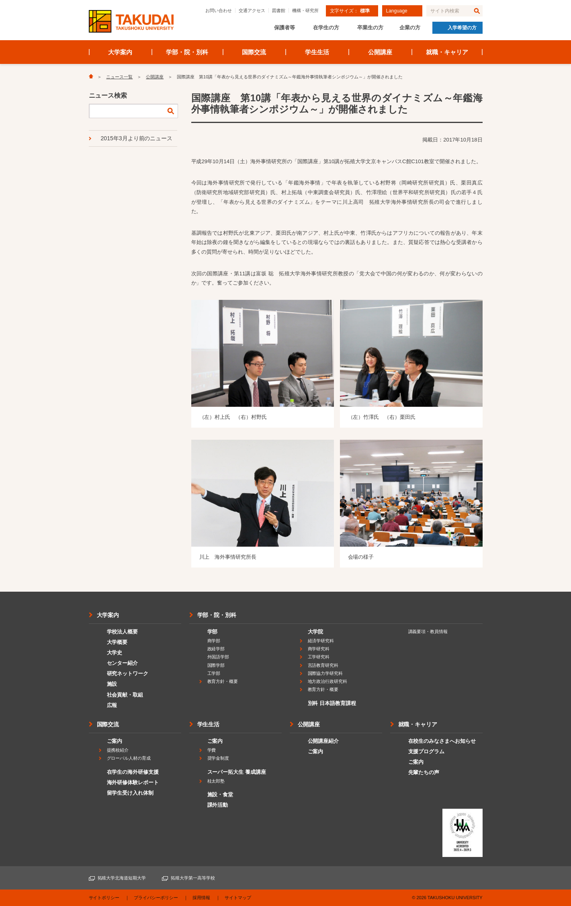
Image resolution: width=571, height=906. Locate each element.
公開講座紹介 (323, 741)
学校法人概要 (122, 632)
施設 (112, 684)
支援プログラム (426, 751)
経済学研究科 (321, 640)
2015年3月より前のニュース (137, 138)
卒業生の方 (370, 28)
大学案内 (120, 52)
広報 (112, 705)
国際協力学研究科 (325, 673)
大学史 (115, 653)
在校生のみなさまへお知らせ (442, 741)
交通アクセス (252, 10)
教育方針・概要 (222, 681)
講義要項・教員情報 (428, 631)
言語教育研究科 (323, 665)
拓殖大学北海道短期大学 (122, 877)
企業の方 (409, 28)
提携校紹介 (118, 750)
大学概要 (117, 642)
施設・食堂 (220, 794)
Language (396, 11)
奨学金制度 (218, 758)
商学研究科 (319, 648)
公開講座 (380, 52)
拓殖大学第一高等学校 (193, 877)
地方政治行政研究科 (328, 681)
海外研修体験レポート (133, 782)
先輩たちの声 (424, 772)
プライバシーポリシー (156, 897)
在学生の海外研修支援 (133, 772)
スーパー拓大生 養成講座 (236, 772)
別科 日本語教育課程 (332, 703)
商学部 (214, 640)
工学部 (214, 673)
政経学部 (216, 648)
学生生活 (317, 52)
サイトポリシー (104, 897)
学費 (211, 750)
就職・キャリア (447, 52)
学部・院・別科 (187, 52)
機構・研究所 (305, 10)
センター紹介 (122, 663)
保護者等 (284, 28)
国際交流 (254, 52)
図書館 (278, 10)
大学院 (315, 632)
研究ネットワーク (128, 673)
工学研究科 (319, 656)
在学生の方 (326, 28)
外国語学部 (218, 656)
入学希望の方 (462, 28)
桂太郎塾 (216, 781)
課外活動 (217, 805)
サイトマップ (238, 897)
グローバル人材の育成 (129, 758)
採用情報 (201, 897)
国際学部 (216, 665)
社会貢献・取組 (125, 695)
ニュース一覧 (119, 76)
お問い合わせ (218, 10)
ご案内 (115, 741)
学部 (212, 632)
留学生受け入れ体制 (130, 793)
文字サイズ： (350, 11)
